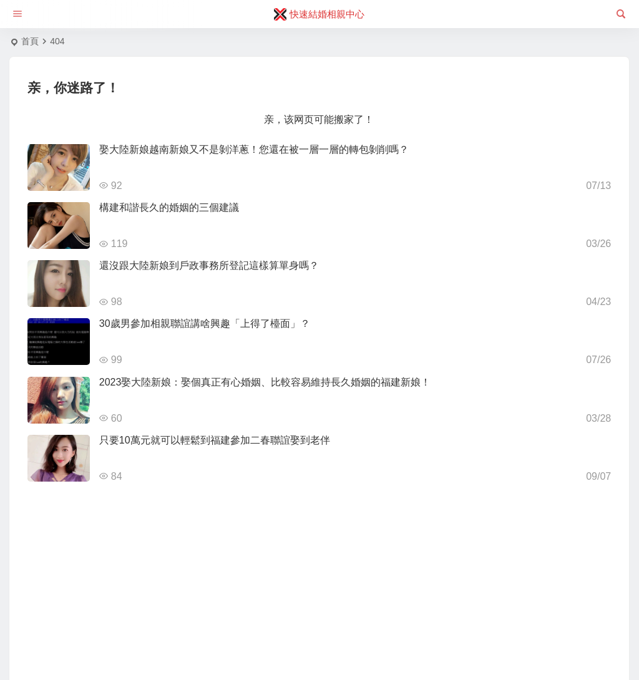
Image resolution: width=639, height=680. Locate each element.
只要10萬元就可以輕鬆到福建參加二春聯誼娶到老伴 (214, 440)
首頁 (30, 41)
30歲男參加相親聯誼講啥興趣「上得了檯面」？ (204, 323)
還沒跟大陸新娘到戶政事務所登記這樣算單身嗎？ (209, 265)
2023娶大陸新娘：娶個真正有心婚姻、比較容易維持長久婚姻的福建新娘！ (265, 382)
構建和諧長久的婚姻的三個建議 (169, 207)
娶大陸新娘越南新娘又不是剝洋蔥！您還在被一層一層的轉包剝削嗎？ (254, 149)
